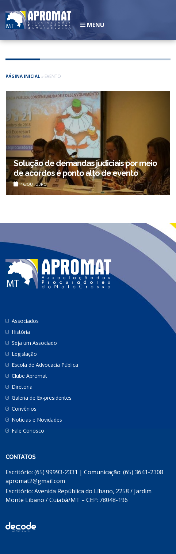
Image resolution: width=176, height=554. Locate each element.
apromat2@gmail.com (35, 481)
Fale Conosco (28, 430)
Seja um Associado (34, 342)
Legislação (24, 353)
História (21, 331)
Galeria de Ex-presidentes (42, 397)
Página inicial (22, 76)
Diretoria (22, 386)
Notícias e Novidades (37, 419)
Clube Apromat (29, 375)
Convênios (24, 408)
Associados (25, 320)
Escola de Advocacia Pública (45, 364)
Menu (92, 25)
